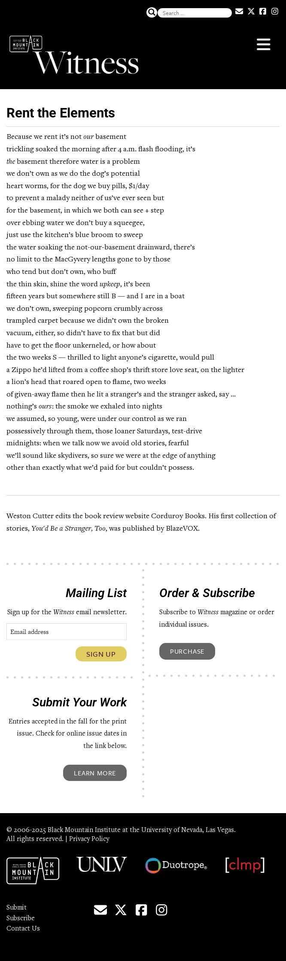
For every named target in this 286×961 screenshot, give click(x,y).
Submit (16, 907)
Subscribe (20, 918)
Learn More (95, 773)
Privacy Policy (89, 839)
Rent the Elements (60, 113)
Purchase (187, 651)
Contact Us (23, 928)
